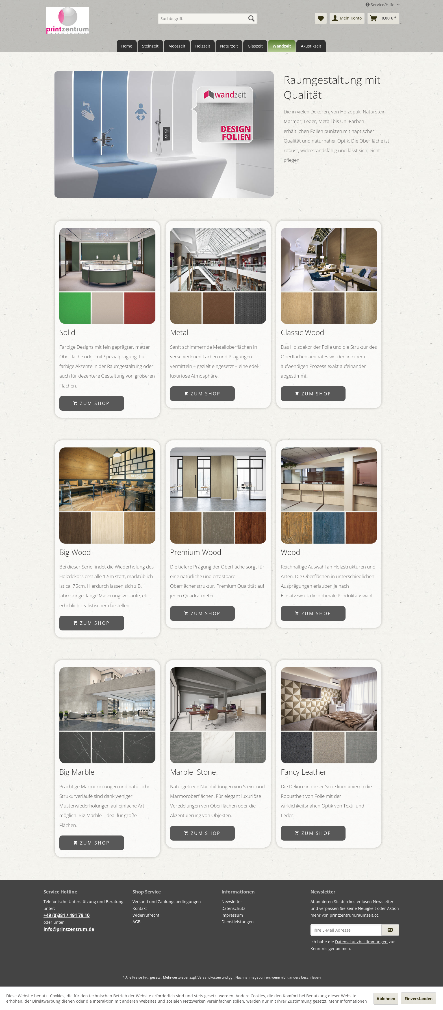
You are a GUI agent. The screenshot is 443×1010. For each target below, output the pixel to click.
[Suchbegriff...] (207, 18)
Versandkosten (209, 977)
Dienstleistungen (238, 921)
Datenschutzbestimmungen (361, 941)
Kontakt (140, 908)
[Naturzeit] (229, 46)
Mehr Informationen (348, 1001)
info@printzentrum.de (69, 929)
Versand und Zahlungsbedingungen (167, 901)
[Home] (127, 46)
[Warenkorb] (383, 18)
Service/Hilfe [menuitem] (381, 4)
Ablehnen (386, 998)
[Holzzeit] (203, 46)
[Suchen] (251, 18)
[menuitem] (207, 18)
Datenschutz (233, 908)
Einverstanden (419, 998)
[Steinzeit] (150, 46)
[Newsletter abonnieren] (390, 930)
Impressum (232, 915)
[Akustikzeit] (311, 46)
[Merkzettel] (321, 18)
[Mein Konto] (347, 18)
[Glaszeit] (255, 46)
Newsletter (232, 901)
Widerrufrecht (146, 915)
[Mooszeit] (177, 46)
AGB (136, 921)
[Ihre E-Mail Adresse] (346, 930)
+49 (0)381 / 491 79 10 (67, 915)
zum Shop (91, 403)
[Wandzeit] (282, 46)
